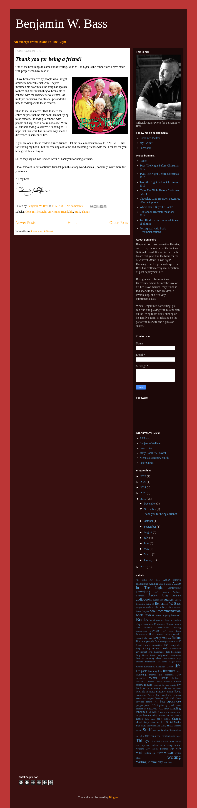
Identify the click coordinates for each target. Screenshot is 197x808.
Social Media (173, 722)
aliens (168, 584)
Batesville (140, 604)
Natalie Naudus (168, 688)
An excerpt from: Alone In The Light (40, 42)
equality (177, 634)
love (179, 671)
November (150, 509)
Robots (139, 718)
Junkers (139, 666)
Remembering (150, 715)
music (173, 685)
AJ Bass (144, 438)
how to (140, 658)
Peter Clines (147, 462)
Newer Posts (26, 222)
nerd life (140, 691)
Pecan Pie (141, 698)
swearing (140, 736)
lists (160, 671)
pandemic (166, 695)
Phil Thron (175, 698)
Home (72, 222)
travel (163, 745)
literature (169, 671)
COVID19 (154, 631)
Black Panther (174, 607)
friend (64, 211)
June (147, 543)
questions (152, 708)
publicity (163, 705)
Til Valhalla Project (159, 741)
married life (155, 675)
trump (170, 745)
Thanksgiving (168, 735)
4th (137, 580)
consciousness (162, 627)
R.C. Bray (164, 708)
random (140, 711)
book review (145, 615)
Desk (151, 634)
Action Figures (172, 579)
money (151, 681)
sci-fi (159, 718)
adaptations (142, 583)
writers (169, 752)
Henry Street (148, 655)
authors (169, 599)
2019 (143, 498)
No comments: (75, 205)
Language (160, 666)
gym (150, 652)
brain (167, 620)
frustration (157, 645)
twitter (177, 745)
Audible (176, 595)
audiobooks (144, 599)
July (146, 537)
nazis (178, 688)
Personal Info (162, 698)
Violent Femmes (159, 749)
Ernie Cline (146, 448)
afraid (162, 584)
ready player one (172, 712)
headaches (176, 652)
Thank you (154, 735)
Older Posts (118, 222)
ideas (158, 658)
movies (148, 684)
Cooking (177, 627)
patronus (177, 695)
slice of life (157, 722)
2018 (143, 567)
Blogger (113, 797)
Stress (170, 725)
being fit (150, 604)
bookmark (176, 615)
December (150, 503)
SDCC (167, 719)
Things (85, 211)
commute (148, 627)
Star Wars (141, 725)
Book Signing (163, 615)
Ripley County (174, 715)
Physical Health (144, 702)
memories (140, 678)
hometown (175, 655)
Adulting (153, 583)
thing (178, 736)
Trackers (154, 745)
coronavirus (141, 631)
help (138, 655)
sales (153, 719)
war (172, 748)
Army (165, 595)
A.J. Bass (154, 580)
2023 (143, 476)
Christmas (159, 624)
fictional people (145, 641)
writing (174, 757)
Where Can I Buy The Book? (156, 207)
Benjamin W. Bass (62, 23)
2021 (143, 487)
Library (169, 666)
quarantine (141, 708)
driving (168, 634)
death (178, 631)
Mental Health (158, 677)
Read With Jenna (154, 712)
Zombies (168, 762)
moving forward (161, 685)
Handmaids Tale (162, 652)
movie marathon (164, 681)
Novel (177, 691)
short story (142, 722)
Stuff (77, 211)
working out (149, 753)
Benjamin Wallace (150, 443)
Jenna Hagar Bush (171, 661)
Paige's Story (154, 695)
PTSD (154, 705)
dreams (159, 634)
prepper (139, 705)
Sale (147, 719)
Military (176, 678)
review (161, 715)
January (148, 560)
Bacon (178, 600)
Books (142, 619)
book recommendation (165, 611)
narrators (155, 688)
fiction (176, 638)
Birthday (163, 607)
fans (164, 637)
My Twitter (146, 142)
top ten (145, 745)
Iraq (159, 661)
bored (152, 620)
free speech (165, 641)
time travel (175, 741)
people (150, 698)
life (71, 211)
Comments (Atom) (42, 231)
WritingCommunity (149, 762)
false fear (147, 638)
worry (160, 752)
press (146, 705)
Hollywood (162, 655)
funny (173, 645)
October (149, 520)
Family (157, 637)
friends (146, 645)
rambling (175, 708)
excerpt (139, 638)
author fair (158, 600)
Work (139, 752)
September (150, 526)
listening (152, 671)
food (157, 641)
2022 (143, 481)
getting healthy (151, 648)
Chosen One (147, 624)
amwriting (54, 211)
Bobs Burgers (142, 611)
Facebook (145, 147)
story (163, 725)
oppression (141, 695)
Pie (156, 702)
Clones (169, 624)
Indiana (139, 661)
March (148, 554)
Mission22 (141, 681)
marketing (141, 674)
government (141, 652)
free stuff (176, 641)
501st (144, 580)
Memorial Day (173, 675)
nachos (146, 688)
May (147, 548)
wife (178, 748)
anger (157, 592)
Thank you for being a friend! (49, 59)
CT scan (168, 631)
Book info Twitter (150, 137)
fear (169, 638)
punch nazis (175, 705)
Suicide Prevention (171, 730)
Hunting (150, 658)
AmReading (174, 587)
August (148, 532)
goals (165, 648)
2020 (143, 492)
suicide (156, 730)
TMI (138, 745)
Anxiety (153, 595)
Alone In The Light (35, 211)
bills (156, 607)
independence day (172, 658)
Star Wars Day (153, 725)
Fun (166, 645)
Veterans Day (143, 749)
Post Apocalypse (170, 701)
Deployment (141, 634)
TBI (147, 736)
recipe (139, 715)
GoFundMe (175, 648)
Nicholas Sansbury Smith (154, 457)
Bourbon (160, 620)
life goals (141, 670)
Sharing (176, 718)
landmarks (149, 666)
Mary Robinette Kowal (153, 452)
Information (149, 661)
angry (166, 592)
